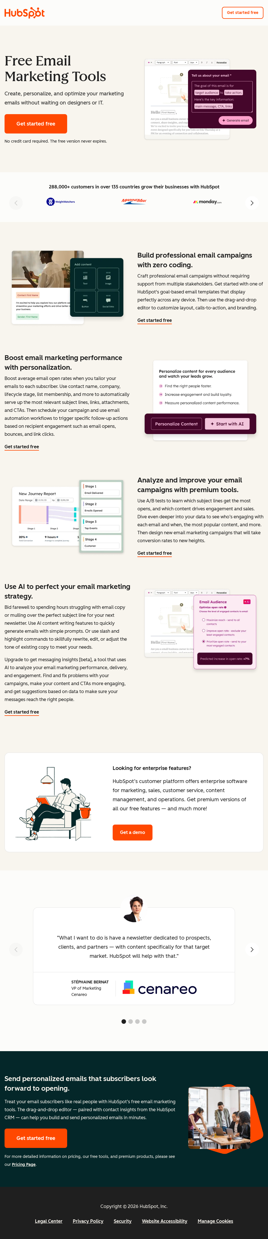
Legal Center (49, 1221)
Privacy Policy (88, 1221)
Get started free (242, 12)
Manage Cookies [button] (215, 1221)
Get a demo (132, 832)
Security (123, 1221)
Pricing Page (24, 1164)
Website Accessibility (164, 1221)
